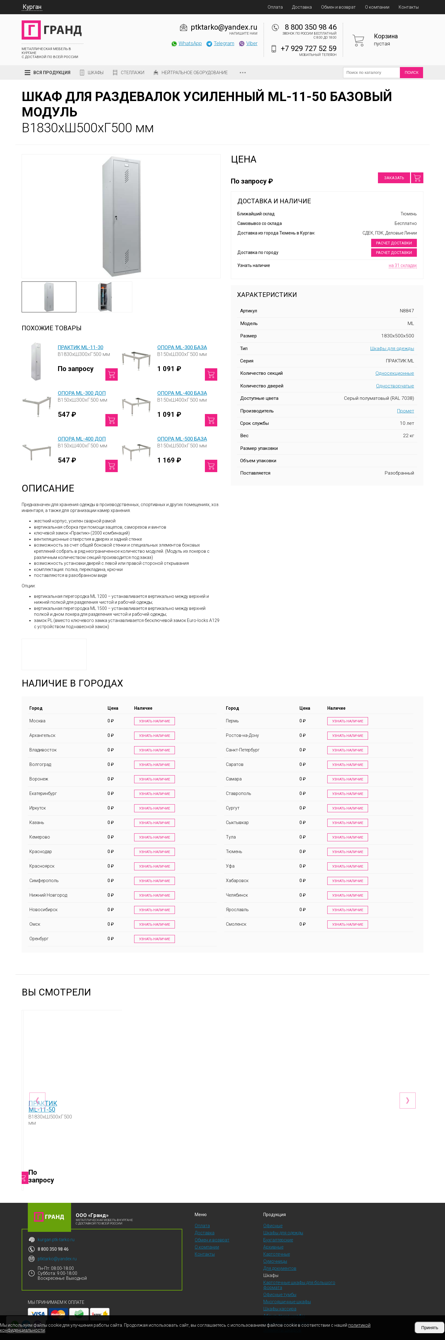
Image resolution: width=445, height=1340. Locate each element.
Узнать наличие (153, 721)
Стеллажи (132, 72)
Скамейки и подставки (286, 1308)
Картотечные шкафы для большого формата (299, 1271)
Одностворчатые (395, 386)
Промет (405, 411)
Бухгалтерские (278, 1225)
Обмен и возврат (338, 7)
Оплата (275, 7)
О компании (377, 7)
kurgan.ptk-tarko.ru (56, 1225)
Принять (429, 1327)
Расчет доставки (394, 243)
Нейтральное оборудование (195, 72)
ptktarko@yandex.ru (224, 27)
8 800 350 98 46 (311, 27)
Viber (247, 43)
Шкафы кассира (279, 1294)
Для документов (279, 1254)
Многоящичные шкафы (287, 1287)
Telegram (220, 43)
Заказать (394, 177)
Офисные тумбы (279, 1280)
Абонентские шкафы (284, 1301)
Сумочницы (275, 1247)
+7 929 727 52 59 (309, 48)
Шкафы (96, 72)
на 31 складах (403, 265)
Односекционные (394, 373)
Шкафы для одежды (392, 348)
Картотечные (276, 1239)
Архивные (273, 1232)
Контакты (409, 7)
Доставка (302, 7)
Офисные (272, 1211)
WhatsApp (186, 43)
